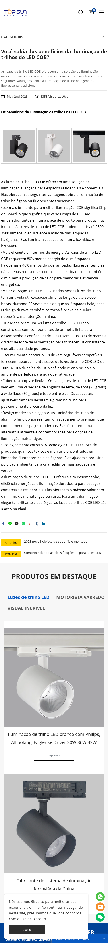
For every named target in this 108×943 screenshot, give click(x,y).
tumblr (37, 523)
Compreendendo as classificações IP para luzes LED (62, 553)
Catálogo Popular (19, 835)
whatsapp (23, 523)
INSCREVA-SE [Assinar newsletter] (90, 814)
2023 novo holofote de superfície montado (55, 541)
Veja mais (54, 755)
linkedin (43, 523)
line (10, 523)
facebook (3, 523)
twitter (17, 523)
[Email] (40, 810)
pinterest (30, 523)
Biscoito (37, 901)
